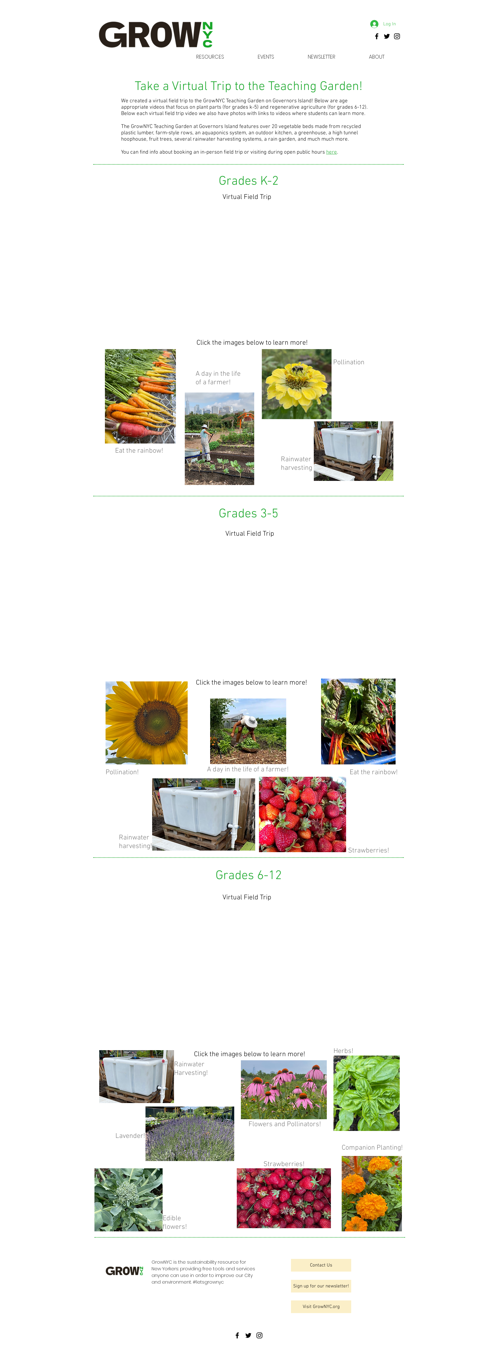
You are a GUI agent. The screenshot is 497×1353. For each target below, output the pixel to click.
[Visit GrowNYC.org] (321, 1306)
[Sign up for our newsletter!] (321, 1286)
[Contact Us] (321, 1265)
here (331, 152)
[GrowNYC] (377, 36)
